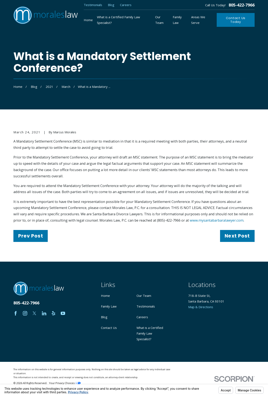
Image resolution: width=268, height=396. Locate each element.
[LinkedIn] (44, 313)
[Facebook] (15, 313)
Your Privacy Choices (65, 383)
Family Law (109, 306)
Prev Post (30, 235)
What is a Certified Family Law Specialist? (150, 333)
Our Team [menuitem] (159, 20)
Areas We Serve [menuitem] (198, 20)
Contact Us (109, 328)
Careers (125, 5)
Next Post (237, 235)
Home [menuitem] (88, 20)
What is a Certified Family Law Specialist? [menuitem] (118, 20)
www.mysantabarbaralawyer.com (217, 220)
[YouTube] (63, 313)
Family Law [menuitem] (177, 20)
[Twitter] (34, 313)
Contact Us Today (236, 20)
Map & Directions (200, 307)
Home (105, 295)
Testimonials (93, 5)
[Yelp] (53, 313)
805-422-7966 (242, 5)
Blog (111, 5)
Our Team (144, 295)
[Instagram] (25, 313)
